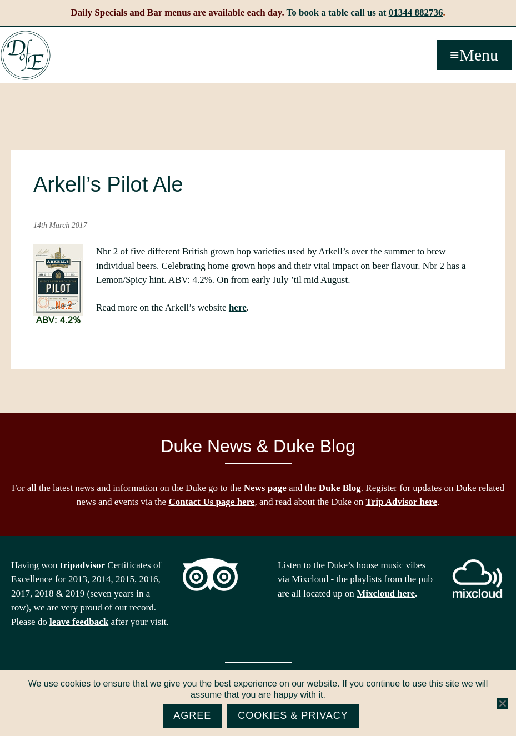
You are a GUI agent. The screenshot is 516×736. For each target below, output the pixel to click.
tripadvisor (82, 565)
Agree (192, 715)
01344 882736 (416, 12)
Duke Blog (340, 488)
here (238, 307)
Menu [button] (478, 55)
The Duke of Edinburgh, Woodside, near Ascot (25, 55)
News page (265, 488)
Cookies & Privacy (293, 715)
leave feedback (78, 622)
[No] (502, 703)
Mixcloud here (386, 593)
